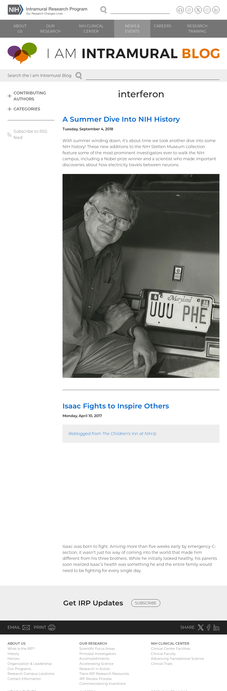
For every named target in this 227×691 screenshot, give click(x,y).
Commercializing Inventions (102, 683)
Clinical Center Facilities (170, 648)
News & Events (132, 28)
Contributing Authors (30, 96)
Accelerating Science (96, 664)
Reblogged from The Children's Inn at (112, 433)
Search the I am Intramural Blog (39, 75)
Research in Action (94, 669)
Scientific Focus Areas (97, 648)
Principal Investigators (97, 654)
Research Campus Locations (31, 673)
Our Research (50, 28)
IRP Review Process (95, 679)
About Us (20, 28)
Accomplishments (94, 658)
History (13, 654)
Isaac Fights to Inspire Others (116, 406)
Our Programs (19, 669)
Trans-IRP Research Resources (104, 673)
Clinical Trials (161, 664)
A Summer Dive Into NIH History (121, 119)
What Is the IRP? (21, 648)
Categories (27, 108)
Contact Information (24, 679)
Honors (13, 658)
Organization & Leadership (30, 664)
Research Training (197, 28)
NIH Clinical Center (91, 28)
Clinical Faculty (163, 654)
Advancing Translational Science (177, 658)
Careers (162, 26)
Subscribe (146, 603)
